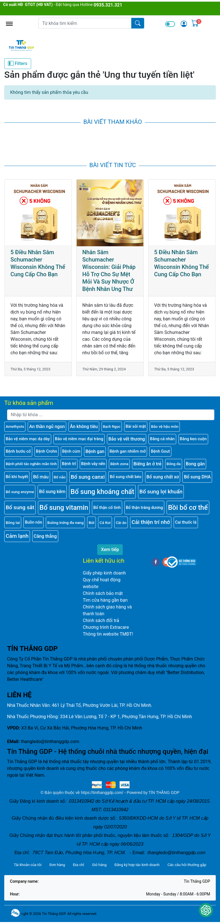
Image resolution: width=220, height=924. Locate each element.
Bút (91, 522)
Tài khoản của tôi (28, 865)
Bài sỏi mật (136, 426)
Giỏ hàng (99, 865)
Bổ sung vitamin (63, 507)
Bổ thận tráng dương (144, 507)
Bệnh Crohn (46, 451)
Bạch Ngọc (111, 426)
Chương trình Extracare (106, 627)
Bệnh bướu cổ (18, 451)
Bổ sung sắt (20, 507)
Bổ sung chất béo (125, 476)
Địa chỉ (78, 865)
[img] (184, 24)
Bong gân (195, 464)
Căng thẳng (45, 536)
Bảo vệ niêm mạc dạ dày (28, 439)
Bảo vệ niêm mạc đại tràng (79, 439)
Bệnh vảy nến (93, 463)
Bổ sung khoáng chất (102, 492)
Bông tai (13, 522)
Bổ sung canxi (88, 477)
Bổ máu (41, 477)
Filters (17, 63)
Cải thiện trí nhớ (150, 522)
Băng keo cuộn (193, 439)
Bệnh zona (119, 463)
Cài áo (121, 522)
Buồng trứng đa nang (65, 522)
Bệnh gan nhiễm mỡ (127, 451)
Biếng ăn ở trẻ (147, 464)
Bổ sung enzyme (20, 491)
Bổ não (60, 477)
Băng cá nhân (162, 439)
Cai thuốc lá (186, 522)
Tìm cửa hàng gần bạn (105, 600)
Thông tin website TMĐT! (108, 634)
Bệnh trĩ (69, 463)
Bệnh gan (94, 451)
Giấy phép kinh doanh (104, 573)
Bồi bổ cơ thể (188, 507)
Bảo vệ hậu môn (164, 426)
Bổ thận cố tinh (107, 507)
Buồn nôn (33, 522)
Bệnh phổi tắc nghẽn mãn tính (31, 463)
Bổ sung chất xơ (162, 477)
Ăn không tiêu (84, 426)
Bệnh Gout (160, 451)
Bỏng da (174, 463)
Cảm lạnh (17, 536)
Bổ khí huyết (17, 476)
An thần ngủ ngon (47, 426)
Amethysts (15, 426)
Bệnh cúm (71, 451)
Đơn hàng (57, 865)
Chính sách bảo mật (103, 593)
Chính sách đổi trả (101, 620)
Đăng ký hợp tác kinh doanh (137, 865)
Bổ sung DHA (197, 477)
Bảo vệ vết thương (126, 439)
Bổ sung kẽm (52, 491)
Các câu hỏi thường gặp (186, 865)
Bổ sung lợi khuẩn (161, 491)
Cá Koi (105, 522)
